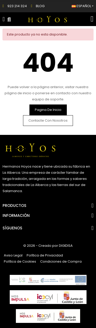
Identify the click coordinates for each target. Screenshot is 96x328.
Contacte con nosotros (48, 120)
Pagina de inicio (48, 109)
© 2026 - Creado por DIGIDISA (48, 245)
